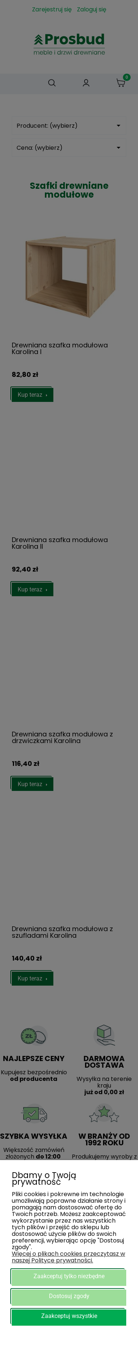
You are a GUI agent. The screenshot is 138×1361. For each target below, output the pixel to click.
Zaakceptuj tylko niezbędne (69, 1276)
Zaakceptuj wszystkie (69, 1315)
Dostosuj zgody (69, 1296)
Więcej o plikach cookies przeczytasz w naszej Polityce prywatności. (68, 1257)
